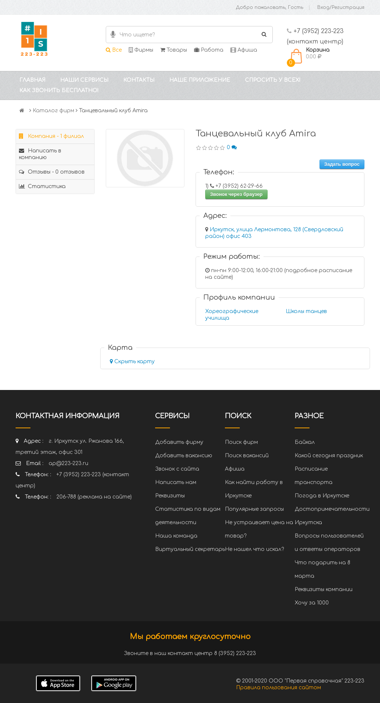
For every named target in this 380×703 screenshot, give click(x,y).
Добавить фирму (179, 442)
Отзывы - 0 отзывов (52, 172)
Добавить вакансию (183, 455)
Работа (208, 50)
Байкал (305, 442)
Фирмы (141, 50)
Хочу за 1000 (312, 603)
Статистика (42, 186)
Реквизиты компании (324, 589)
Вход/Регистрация (340, 7)
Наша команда (176, 536)
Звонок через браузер (236, 194)
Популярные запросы (254, 509)
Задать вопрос (342, 164)
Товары (173, 50)
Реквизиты (170, 496)
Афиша (243, 50)
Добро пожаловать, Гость (269, 7)
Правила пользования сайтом (278, 687)
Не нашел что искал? (254, 549)
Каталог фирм (53, 110)
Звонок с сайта (177, 469)
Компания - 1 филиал (51, 136)
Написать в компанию (40, 154)
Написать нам (175, 482)
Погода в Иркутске (322, 496)
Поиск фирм (241, 442)
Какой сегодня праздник (329, 455)
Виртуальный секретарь (190, 549)
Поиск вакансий (247, 455)
